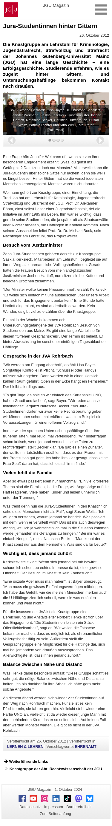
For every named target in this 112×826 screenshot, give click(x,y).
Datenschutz (30, 807)
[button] (11, 140)
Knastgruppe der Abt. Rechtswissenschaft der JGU (56, 769)
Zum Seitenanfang (55, 813)
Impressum (53, 807)
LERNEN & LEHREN (25, 746)
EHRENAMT (85, 746)
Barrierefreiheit (78, 807)
